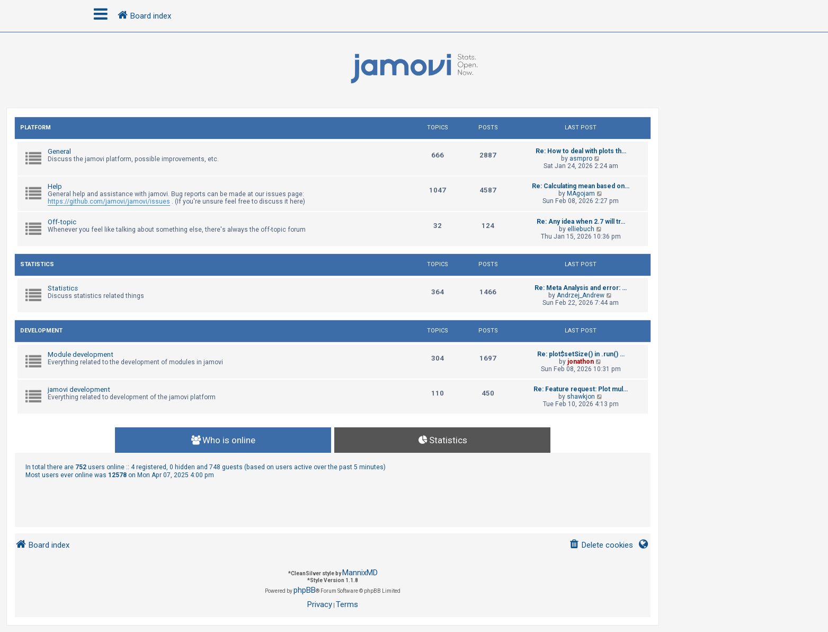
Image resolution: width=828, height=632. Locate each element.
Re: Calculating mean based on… (580, 186)
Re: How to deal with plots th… (581, 151)
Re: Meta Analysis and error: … (581, 288)
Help (55, 186)
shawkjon (581, 396)
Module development (80, 354)
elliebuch (580, 229)
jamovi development (79, 389)
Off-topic (62, 222)
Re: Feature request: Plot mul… (580, 389)
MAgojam (581, 193)
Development (41, 330)
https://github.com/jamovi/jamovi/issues (109, 201)
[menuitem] (601, 545)
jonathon (580, 361)
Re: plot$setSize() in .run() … (581, 354)
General (59, 151)
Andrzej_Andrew (580, 295)
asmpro (580, 158)
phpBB (304, 590)
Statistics (37, 264)
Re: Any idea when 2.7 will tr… (581, 221)
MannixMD (360, 572)
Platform (35, 127)
